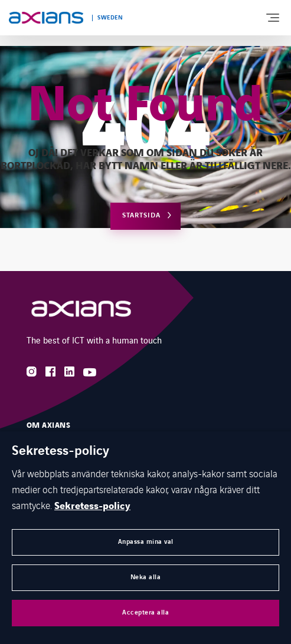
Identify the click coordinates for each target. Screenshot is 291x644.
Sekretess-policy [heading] (60, 451)
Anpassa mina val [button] (146, 541)
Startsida (141, 215)
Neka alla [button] (145, 577)
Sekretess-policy (92, 506)
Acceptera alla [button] (145, 612)
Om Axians (48, 425)
